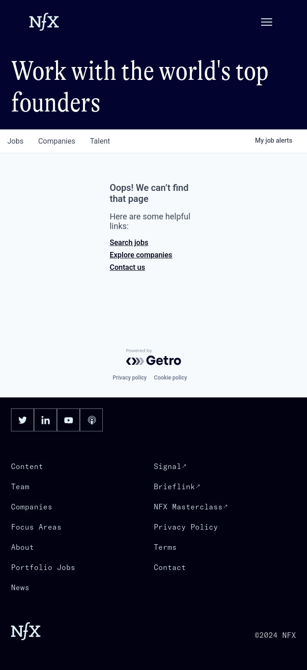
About (22, 547)
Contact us (127, 267)
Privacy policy (129, 377)
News (20, 587)
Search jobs (129, 242)
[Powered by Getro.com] (153, 357)
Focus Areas (36, 526)
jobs (15, 141)
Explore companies (141, 255)
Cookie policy (170, 377)
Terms (165, 547)
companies (56, 141)
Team (20, 486)
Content (27, 466)
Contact (170, 567)
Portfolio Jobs (43, 567)
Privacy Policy (186, 526)
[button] (267, 22)
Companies (31, 506)
